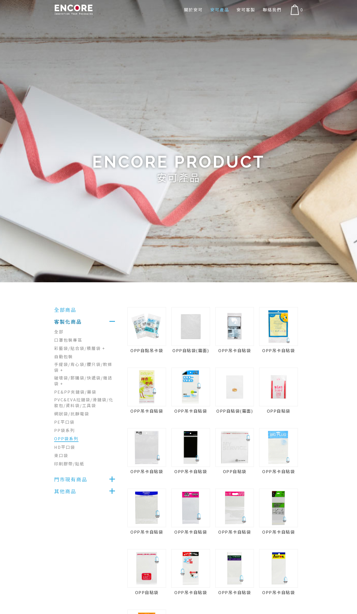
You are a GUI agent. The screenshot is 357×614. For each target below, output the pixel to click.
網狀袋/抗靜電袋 (71, 414)
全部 (59, 331)
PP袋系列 (64, 430)
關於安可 (192, 9)
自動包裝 (63, 356)
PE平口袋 (64, 422)
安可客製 (245, 9)
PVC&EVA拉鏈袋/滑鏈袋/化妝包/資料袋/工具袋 (84, 402)
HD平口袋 (65, 447)
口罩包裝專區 (68, 340)
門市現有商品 (70, 479)
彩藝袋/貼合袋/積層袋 (79, 348)
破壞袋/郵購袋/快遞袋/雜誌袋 (83, 380)
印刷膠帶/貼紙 (69, 464)
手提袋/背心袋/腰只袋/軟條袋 (83, 367)
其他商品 (65, 491)
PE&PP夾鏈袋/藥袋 (75, 392)
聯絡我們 (272, 9)
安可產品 (219, 9)
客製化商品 (68, 321)
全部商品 (65, 309)
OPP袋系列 (66, 438)
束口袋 (61, 455)
